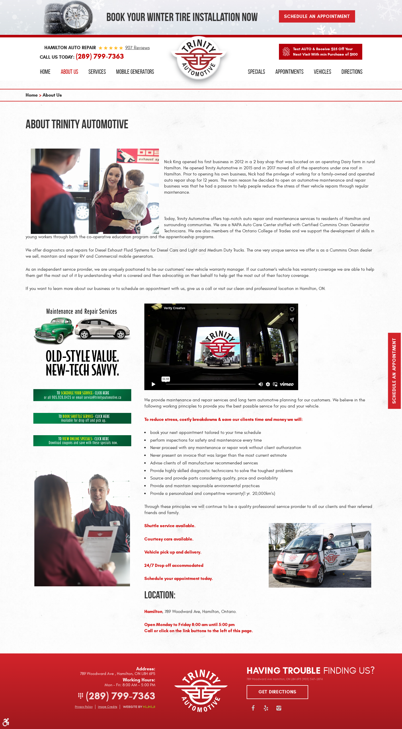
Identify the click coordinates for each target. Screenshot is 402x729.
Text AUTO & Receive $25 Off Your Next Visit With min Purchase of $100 (325, 52)
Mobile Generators (135, 71)
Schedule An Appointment (317, 16)
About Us (69, 71)
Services (97, 71)
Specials (256, 71)
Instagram (279, 708)
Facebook (253, 708)
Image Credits (107, 707)
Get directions (277, 692)
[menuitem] (45, 72)
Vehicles (322, 71)
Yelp (266, 708)
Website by (139, 707)
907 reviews (137, 47)
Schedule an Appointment (394, 371)
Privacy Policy (84, 707)
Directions (352, 71)
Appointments (289, 71)
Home (45, 71)
